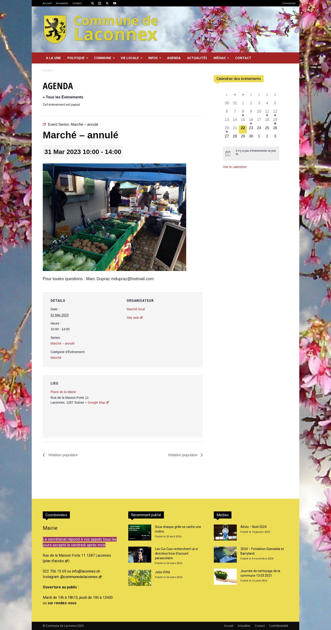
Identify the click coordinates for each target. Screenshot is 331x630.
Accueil (47, 3)
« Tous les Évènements (63, 97)
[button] (92, 3)
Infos (154, 58)
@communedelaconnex (81, 577)
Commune (104, 58)
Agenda (174, 58)
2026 (80, 626)
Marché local (136, 309)
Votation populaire (62, 455)
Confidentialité (278, 626)
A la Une (53, 58)
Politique (77, 58)
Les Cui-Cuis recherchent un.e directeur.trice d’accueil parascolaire (176, 553)
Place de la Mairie (63, 392)
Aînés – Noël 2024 (253, 527)
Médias (221, 58)
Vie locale (132, 58)
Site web (135, 317)
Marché (56, 357)
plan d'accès (56, 561)
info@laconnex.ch (86, 571)
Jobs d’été (162, 572)
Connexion (289, 3)
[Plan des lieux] (174, 406)
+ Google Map (97, 402)
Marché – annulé (62, 343)
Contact (77, 3)
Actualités (62, 3)
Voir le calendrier (235, 167)
